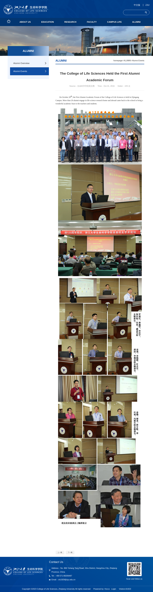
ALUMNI (127, 61)
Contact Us (56, 562)
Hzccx (107, 589)
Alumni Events (138, 61)
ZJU (147, 5)
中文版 (137, 5)
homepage (118, 61)
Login (113, 589)
